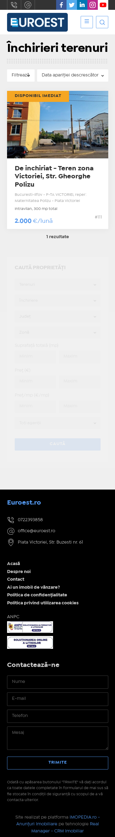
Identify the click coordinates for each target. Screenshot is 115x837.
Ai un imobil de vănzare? (33, 587)
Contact (15, 579)
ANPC (13, 617)
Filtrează (20, 75)
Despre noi (19, 572)
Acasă (13, 564)
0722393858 (14, 5)
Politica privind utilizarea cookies (43, 603)
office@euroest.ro (28, 5)
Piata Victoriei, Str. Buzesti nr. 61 (50, 542)
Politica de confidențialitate (37, 595)
